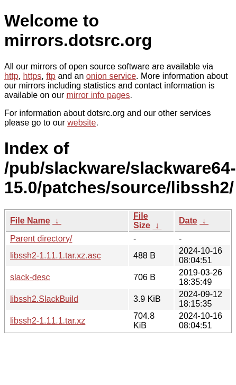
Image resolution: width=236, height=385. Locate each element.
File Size (141, 220)
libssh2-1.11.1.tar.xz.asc (55, 255)
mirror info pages (98, 95)
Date (188, 220)
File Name (30, 220)
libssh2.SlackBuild (44, 298)
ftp (51, 75)
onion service (111, 75)
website (81, 122)
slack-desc (30, 277)
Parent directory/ (41, 238)
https (32, 75)
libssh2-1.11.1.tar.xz (47, 320)
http (11, 75)
